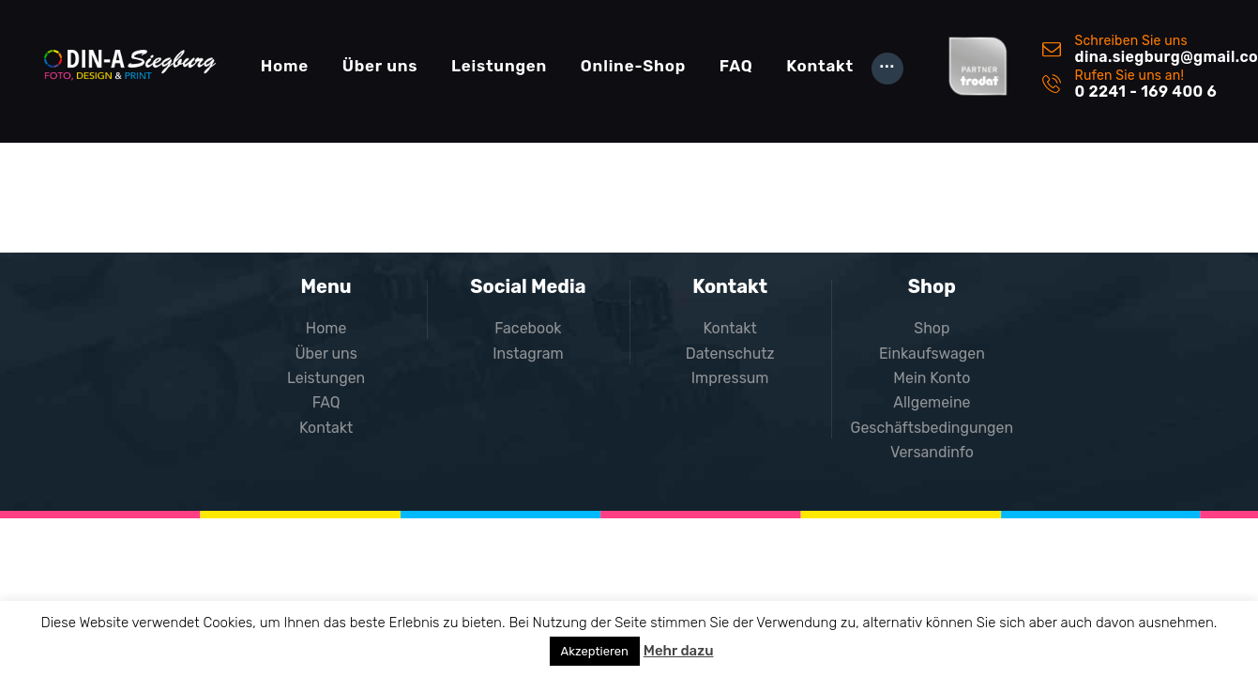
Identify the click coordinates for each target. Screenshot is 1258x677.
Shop (931, 328)
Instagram (528, 353)
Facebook (528, 328)
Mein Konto (932, 378)
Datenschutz (729, 353)
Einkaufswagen (932, 353)
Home (326, 328)
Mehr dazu (679, 650)
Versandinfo (932, 452)
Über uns (326, 353)
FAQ (326, 402)
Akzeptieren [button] (595, 651)
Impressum (730, 378)
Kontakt (326, 428)
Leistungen (326, 378)
